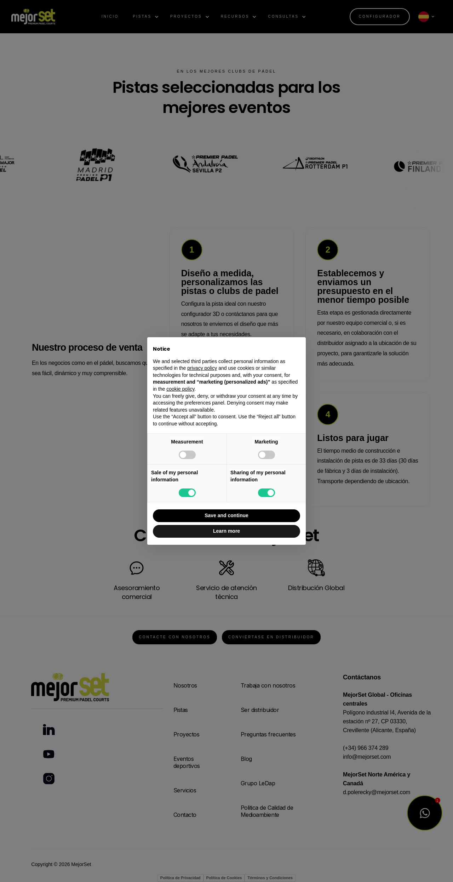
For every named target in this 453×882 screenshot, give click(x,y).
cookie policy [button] (180, 389)
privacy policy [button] (202, 368)
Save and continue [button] (226, 515)
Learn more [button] (226, 531)
